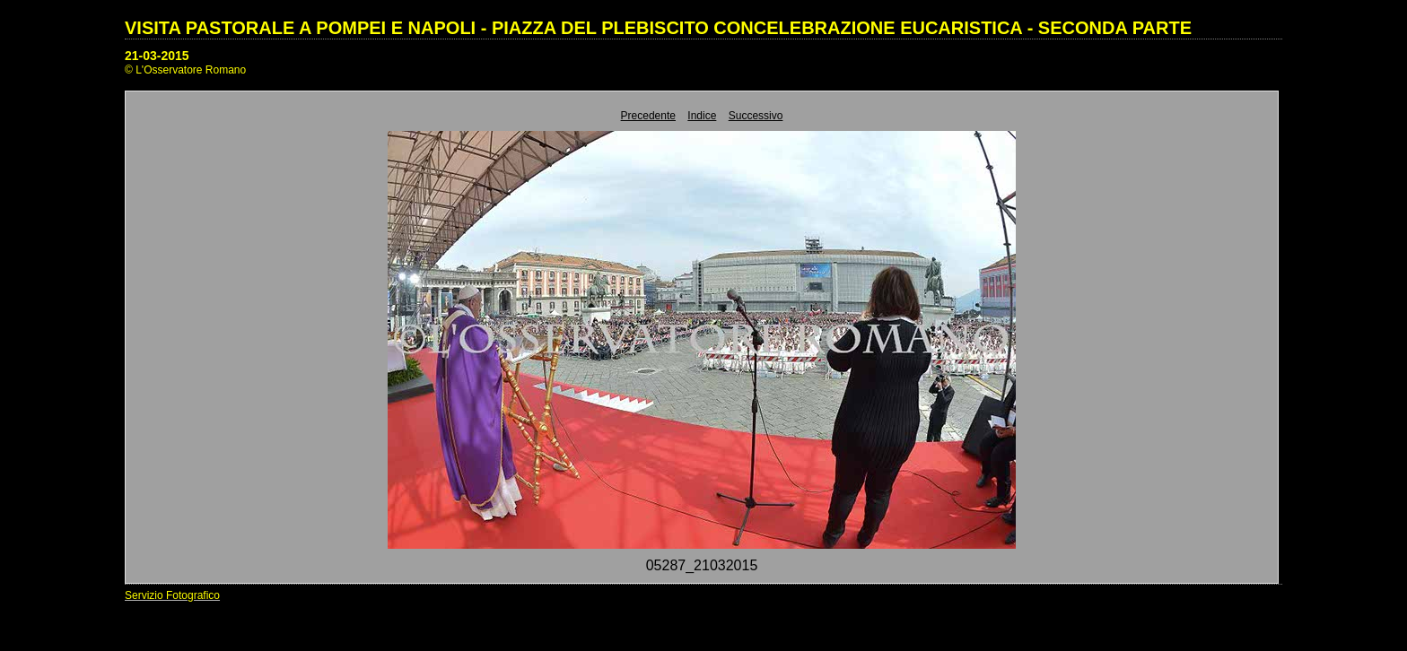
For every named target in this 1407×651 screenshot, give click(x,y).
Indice (701, 115)
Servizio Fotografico (172, 595)
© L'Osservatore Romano (185, 70)
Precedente (648, 115)
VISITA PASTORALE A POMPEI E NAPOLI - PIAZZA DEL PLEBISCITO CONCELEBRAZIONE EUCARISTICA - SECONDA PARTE (658, 28)
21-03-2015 (157, 55)
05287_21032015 (702, 565)
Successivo (756, 115)
